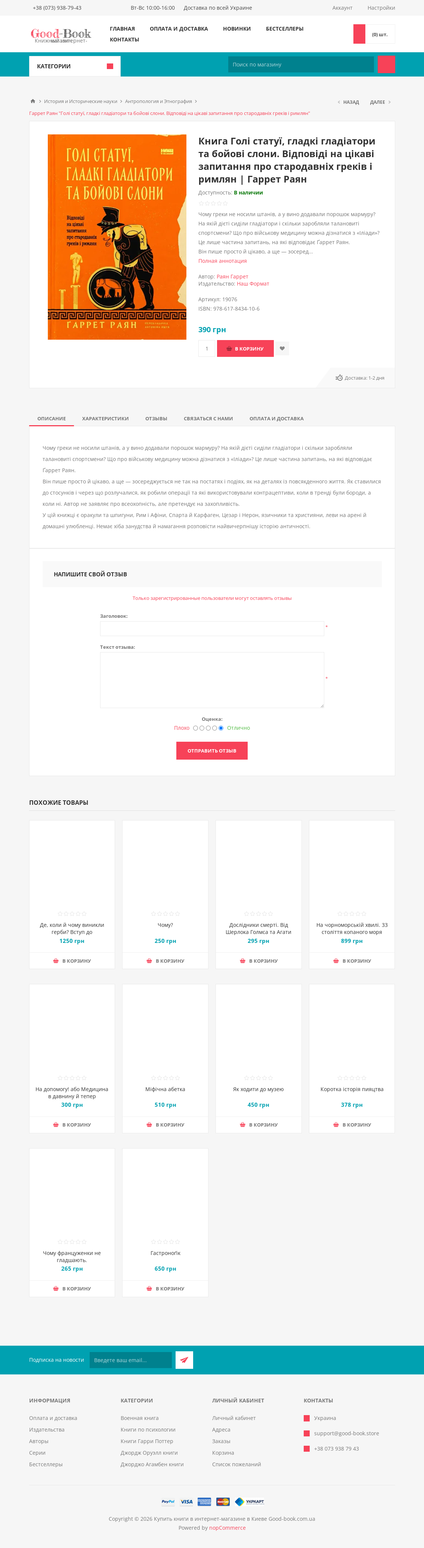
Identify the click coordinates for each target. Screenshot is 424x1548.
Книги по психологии (148, 1429)
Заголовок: (114, 616)
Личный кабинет (234, 1417)
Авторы (39, 1441)
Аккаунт (342, 7)
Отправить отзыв (212, 750)
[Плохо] (195, 728)
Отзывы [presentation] (156, 418)
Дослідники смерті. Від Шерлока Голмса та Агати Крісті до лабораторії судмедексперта (258, 935)
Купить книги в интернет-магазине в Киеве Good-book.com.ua (234, 1518)
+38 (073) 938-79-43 (57, 7)
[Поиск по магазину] (301, 64)
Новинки (237, 28)
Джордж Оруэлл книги (149, 1452)
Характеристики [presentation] (105, 418)
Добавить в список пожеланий (282, 348)
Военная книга (140, 1417)
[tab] (51, 418)
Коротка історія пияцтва (352, 1089)
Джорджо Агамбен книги (152, 1464)
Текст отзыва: (117, 647)
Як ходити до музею (258, 1089)
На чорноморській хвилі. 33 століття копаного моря (352, 928)
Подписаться (184, 1360)
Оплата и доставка (179, 28)
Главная (122, 28)
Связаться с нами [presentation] (208, 418)
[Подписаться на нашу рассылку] (131, 1360)
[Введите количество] (206, 348)
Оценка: (212, 719)
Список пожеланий (236, 1464)
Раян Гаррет (232, 276)
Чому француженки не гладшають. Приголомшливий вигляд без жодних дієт (72, 1263)
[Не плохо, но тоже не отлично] (208, 728)
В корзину (249, 348)
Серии (37, 1452)
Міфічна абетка (165, 1089)
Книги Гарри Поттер (147, 1441)
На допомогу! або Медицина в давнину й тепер (71, 1093)
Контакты (124, 39)
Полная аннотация (222, 260)
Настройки (381, 7)
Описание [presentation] (51, 418)
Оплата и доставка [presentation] (277, 418)
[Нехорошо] (201, 728)
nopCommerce (227, 1527)
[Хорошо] (214, 728)
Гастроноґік (165, 1252)
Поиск (386, 64)
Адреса (221, 1429)
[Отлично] (221, 728)
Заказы (221, 1441)
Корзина (223, 1452)
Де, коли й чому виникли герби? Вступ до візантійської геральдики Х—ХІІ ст (72, 935)
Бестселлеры (285, 28)
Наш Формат (253, 283)
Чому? (165, 924)
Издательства (47, 1429)
